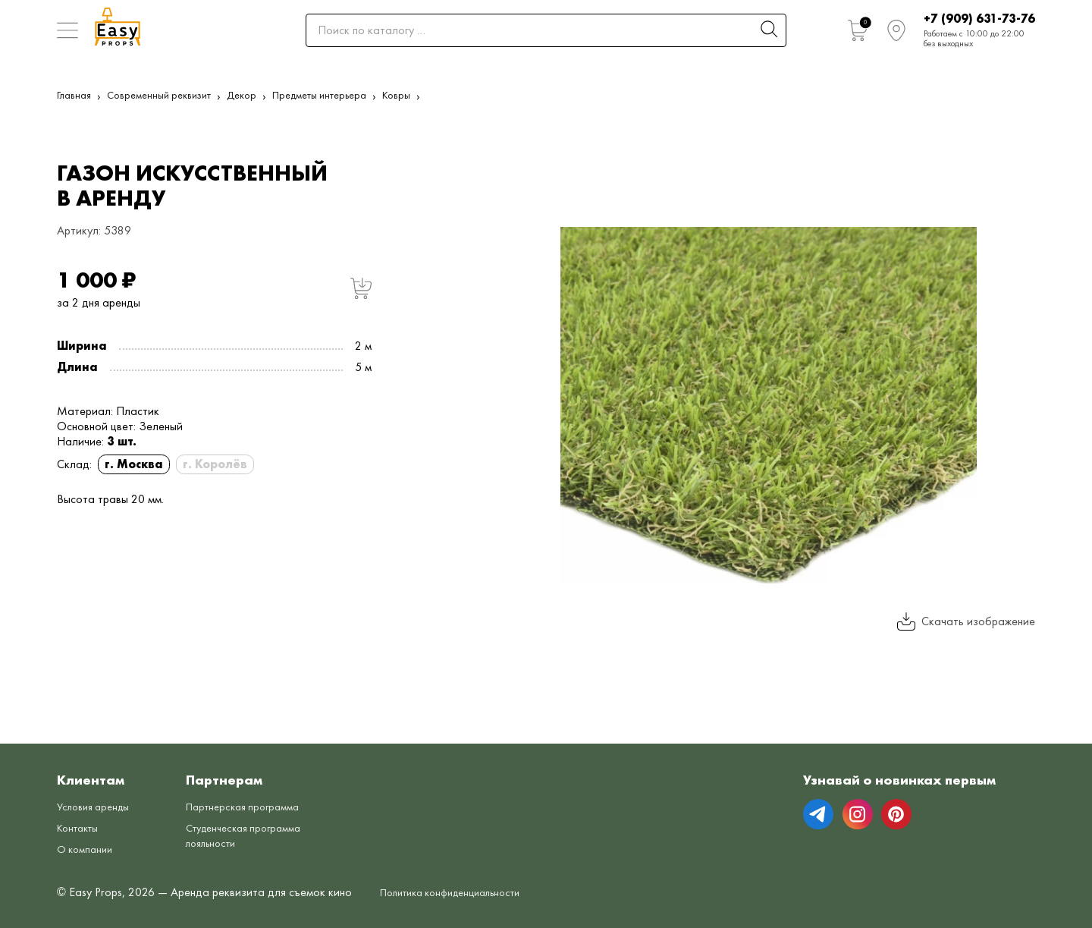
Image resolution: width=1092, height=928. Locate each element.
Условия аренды (98, 806)
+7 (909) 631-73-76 (979, 19)
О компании (87, 849)
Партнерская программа (258, 806)
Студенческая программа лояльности (260, 835)
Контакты (81, 827)
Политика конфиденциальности (461, 892)
